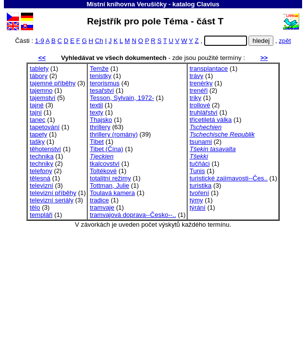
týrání (198, 207)
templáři (41, 214)
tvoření (199, 192)
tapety (38, 134)
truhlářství (204, 112)
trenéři (199, 90)
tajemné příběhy (53, 83)
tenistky (100, 75)
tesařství (102, 90)
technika (42, 156)
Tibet (97, 141)
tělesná (40, 178)
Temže (99, 68)
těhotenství (45, 149)
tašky (37, 141)
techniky (41, 163)
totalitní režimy (110, 178)
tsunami (201, 141)
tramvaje (102, 207)
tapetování (44, 127)
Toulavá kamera (112, 192)
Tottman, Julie (109, 185)
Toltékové (103, 171)
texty (96, 112)
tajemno (41, 90)
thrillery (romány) (113, 134)
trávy (196, 75)
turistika (200, 185)
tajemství (42, 97)
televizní (41, 185)
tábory (38, 75)
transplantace (209, 68)
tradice (99, 200)
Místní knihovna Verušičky (127, 4)
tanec (37, 119)
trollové (200, 105)
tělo (35, 207)
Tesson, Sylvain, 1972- (122, 97)
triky (195, 97)
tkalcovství (104, 163)
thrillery (100, 127)
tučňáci (200, 163)
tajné (36, 105)
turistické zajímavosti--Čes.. (229, 178)
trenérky (201, 83)
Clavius (208, 4)
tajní (36, 112)
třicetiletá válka (211, 119)
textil (96, 105)
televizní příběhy (53, 192)
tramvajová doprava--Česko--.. (133, 214)
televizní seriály (52, 200)
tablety (39, 68)
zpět (285, 40)
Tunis (197, 171)
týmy (196, 200)
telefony (41, 171)
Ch (99, 40)
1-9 (39, 40)
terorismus (104, 83)
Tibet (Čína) (106, 149)
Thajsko (101, 119)
